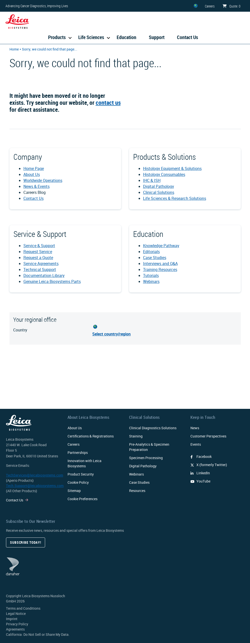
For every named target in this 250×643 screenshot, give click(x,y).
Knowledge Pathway (161, 245)
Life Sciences (91, 37)
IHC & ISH (152, 180)
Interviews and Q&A (160, 263)
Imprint (11, 618)
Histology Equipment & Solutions (172, 168)
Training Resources (160, 269)
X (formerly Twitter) (208, 464)
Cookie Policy (78, 482)
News (194, 428)
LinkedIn (200, 473)
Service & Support (39, 245)
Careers (74, 444)
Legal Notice (16, 613)
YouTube (200, 481)
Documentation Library (44, 275)
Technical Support (39, 269)
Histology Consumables (164, 174)
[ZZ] (196, 5)
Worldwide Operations (42, 180)
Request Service (37, 251)
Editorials (151, 251)
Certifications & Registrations (91, 436)
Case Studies (154, 257)
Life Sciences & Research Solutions (174, 198)
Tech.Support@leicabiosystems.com (35, 485)
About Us (31, 174)
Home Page (33, 168)
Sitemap (74, 490)
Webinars (151, 281)
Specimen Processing (146, 457)
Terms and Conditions (23, 608)
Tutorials (151, 275)
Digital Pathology (158, 186)
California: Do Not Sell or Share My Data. (38, 634)
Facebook (201, 456)
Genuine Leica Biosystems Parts (52, 281)
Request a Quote (38, 257)
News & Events (36, 186)
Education (126, 37)
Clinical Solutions (158, 192)
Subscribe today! (25, 542)
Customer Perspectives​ (208, 436)
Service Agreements (41, 263)
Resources (137, 490)
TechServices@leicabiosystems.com (34, 475)
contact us (108, 103)
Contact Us (187, 37)
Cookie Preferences (82, 498)
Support (157, 37)
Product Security (81, 474)
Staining (136, 436)
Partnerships (78, 452)
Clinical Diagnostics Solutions (152, 428)
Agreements (15, 629)
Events (195, 444)
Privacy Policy (17, 624)
